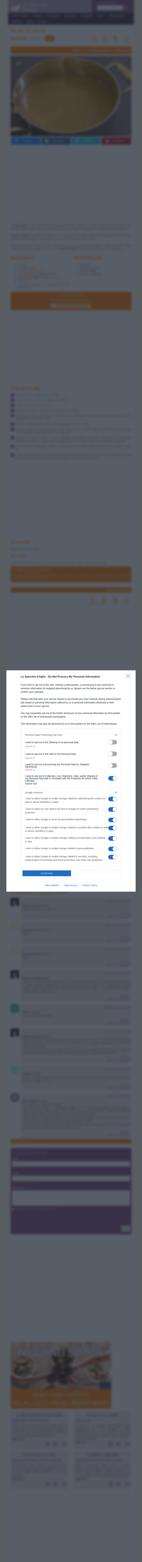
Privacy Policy (90, 885)
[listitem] (71, 735)
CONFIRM (46, 873)
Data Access (70, 885)
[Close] (129, 677)
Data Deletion (52, 885)
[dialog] (71, 781)
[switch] (112, 742)
